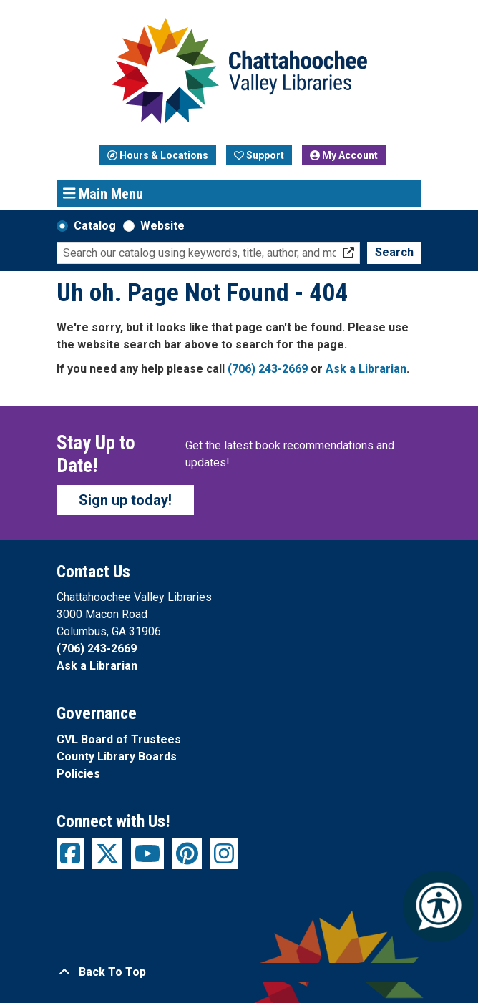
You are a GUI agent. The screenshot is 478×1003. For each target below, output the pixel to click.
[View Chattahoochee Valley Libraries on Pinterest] (187, 853)
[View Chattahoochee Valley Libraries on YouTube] (147, 853)
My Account (344, 155)
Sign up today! (125, 500)
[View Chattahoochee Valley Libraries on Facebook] (70, 853)
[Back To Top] (239, 972)
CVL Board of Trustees (119, 739)
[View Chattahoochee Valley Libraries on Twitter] (107, 853)
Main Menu (103, 193)
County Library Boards (117, 756)
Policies (78, 774)
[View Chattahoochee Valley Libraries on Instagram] (224, 853)
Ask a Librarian (366, 369)
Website (162, 226)
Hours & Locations (157, 155)
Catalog (95, 226)
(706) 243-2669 (268, 369)
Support (259, 155)
